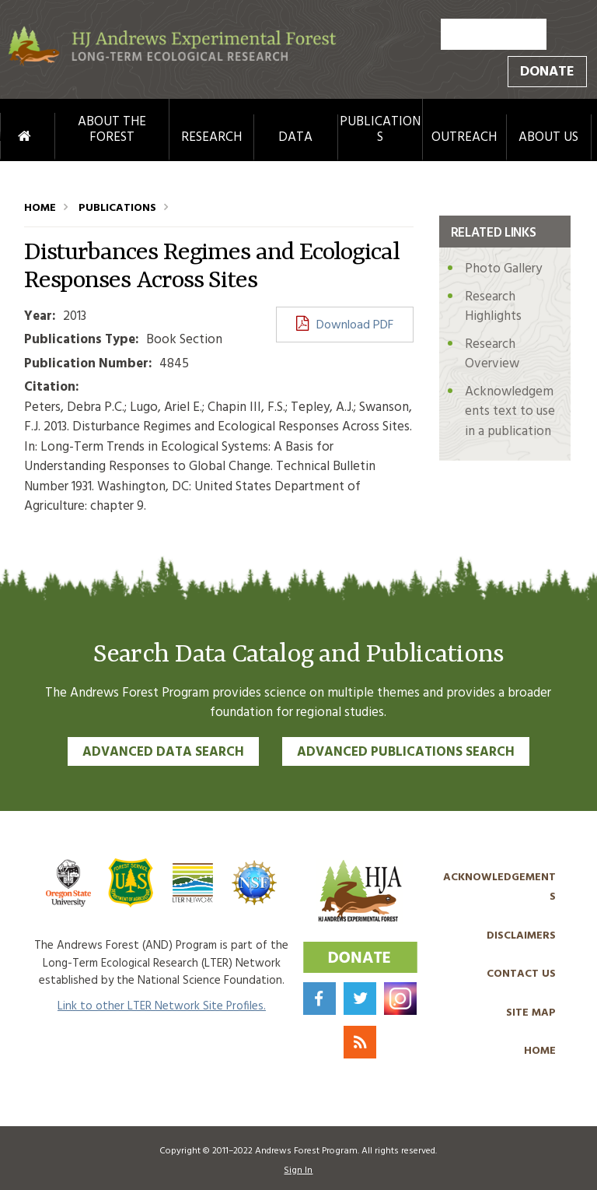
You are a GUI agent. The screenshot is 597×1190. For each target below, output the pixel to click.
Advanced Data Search (163, 752)
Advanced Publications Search (406, 752)
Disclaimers (521, 936)
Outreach (464, 138)
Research (211, 138)
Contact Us (521, 974)
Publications (380, 130)
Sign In (298, 1170)
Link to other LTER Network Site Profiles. (162, 1006)
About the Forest (112, 130)
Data (295, 138)
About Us (548, 138)
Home (9, 137)
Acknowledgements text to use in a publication (510, 411)
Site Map (531, 1013)
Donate (547, 72)
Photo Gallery (503, 268)
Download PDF (354, 325)
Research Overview (492, 354)
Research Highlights (493, 307)
